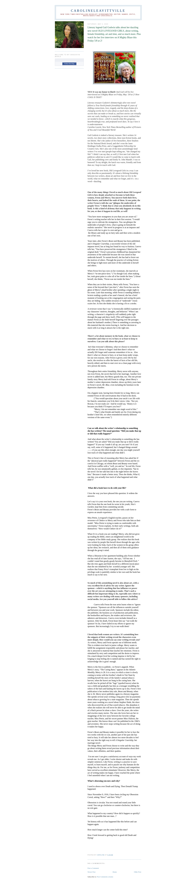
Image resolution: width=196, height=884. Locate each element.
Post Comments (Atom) (105, 877)
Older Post (137, 872)
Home (115, 872)
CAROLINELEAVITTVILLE (98, 11)
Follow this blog (69, 63)
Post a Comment (93, 868)
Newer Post (91, 872)
